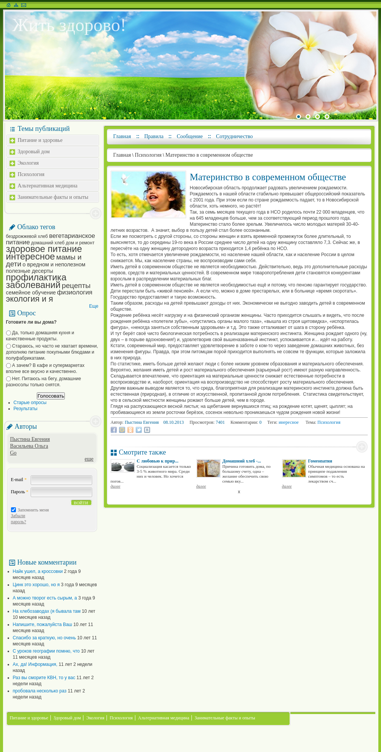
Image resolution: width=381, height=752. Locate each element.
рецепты (76, 285)
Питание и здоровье (40, 140)
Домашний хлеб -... (242, 461)
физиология (75, 292)
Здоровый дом (34, 151)
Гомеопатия (320, 461)
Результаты (26, 408)
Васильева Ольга (29, 446)
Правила (154, 136)
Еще (93, 306)
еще (89, 459)
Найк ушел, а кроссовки (38, 571)
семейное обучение (31, 292)
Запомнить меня (33, 510)
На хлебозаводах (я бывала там (47, 611)
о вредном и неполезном (54, 264)
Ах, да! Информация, (35, 664)
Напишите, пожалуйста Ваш (42, 624)
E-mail (19, 479)
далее (116, 486)
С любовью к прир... (158, 461)
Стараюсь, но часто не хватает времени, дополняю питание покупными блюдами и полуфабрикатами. (52, 352)
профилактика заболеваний (36, 281)
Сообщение (190, 136)
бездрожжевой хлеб (27, 236)
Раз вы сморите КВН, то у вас (44, 677)
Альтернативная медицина (48, 186)
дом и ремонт (80, 242)
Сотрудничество (234, 136)
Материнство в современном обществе (209, 155)
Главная (122, 136)
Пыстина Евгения (30, 439)
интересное (30, 256)
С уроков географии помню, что (46, 651)
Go (13, 453)
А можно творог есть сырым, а (45, 598)
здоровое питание (44, 249)
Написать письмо (24, 5)
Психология (31, 174)
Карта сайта (16, 5)
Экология (28, 163)
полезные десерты (29, 271)
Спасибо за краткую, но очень (44, 637)
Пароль (19, 491)
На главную (8, 5)
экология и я (29, 299)
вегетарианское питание (50, 239)
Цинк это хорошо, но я (36, 584)
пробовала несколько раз (40, 691)
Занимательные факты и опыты (53, 197)
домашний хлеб (47, 242)
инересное (289, 422)
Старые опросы (30, 402)
